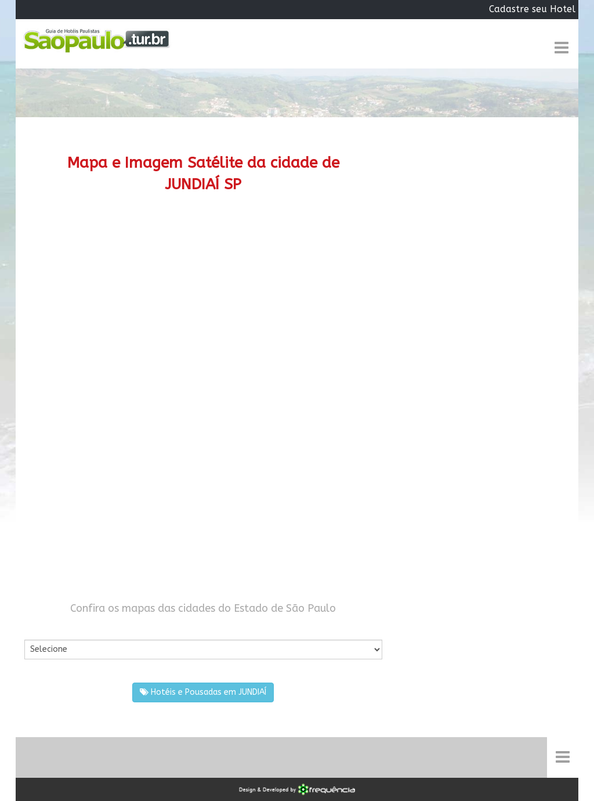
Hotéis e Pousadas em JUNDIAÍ (203, 692)
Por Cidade (44, 627)
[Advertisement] (203, 305)
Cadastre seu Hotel (532, 9)
